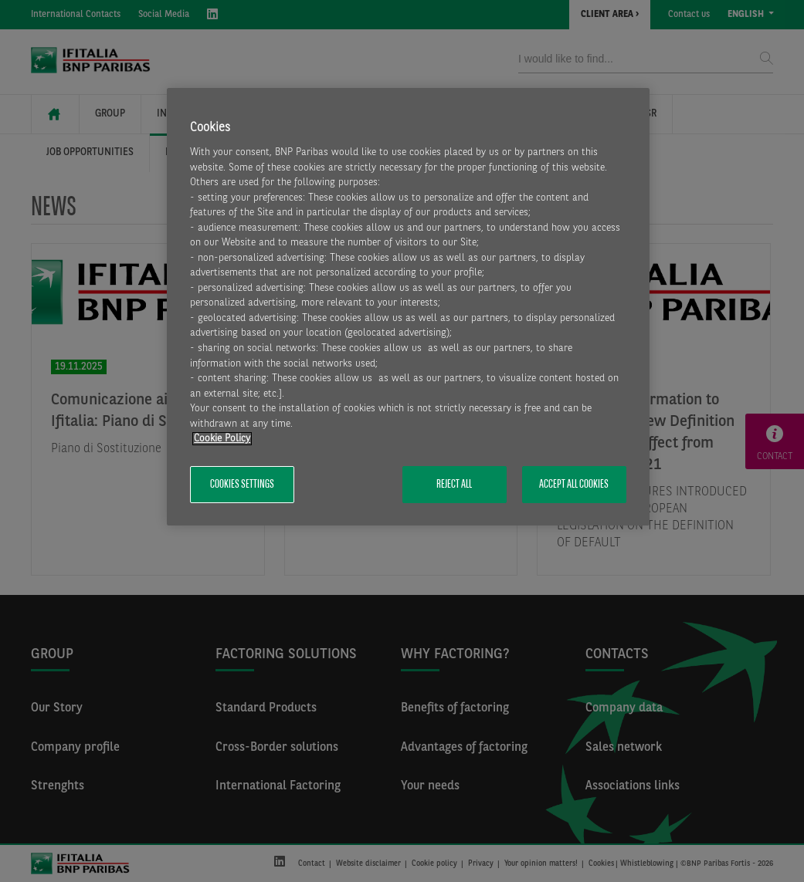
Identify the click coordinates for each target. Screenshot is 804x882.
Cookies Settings (242, 484)
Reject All (454, 484)
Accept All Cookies (574, 484)
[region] (408, 306)
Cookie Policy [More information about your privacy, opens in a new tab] (222, 439)
